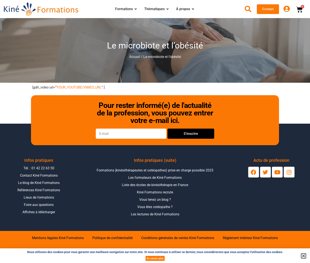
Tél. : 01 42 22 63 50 (38, 168)
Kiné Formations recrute (155, 192)
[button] (303, 256)
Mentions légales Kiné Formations (58, 238)
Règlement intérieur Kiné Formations (250, 238)
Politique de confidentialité (112, 238)
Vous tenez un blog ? (155, 200)
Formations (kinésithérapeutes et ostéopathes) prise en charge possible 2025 (155, 170)
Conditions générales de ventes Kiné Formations (177, 238)
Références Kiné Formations (38, 190)
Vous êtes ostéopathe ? (155, 207)
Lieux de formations (39, 197)
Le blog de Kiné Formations (39, 183)
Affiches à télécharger (38, 212)
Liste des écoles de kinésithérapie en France (155, 185)
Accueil (134, 57)
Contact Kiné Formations (39, 175)
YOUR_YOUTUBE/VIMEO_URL (79, 87)
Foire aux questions (39, 205)
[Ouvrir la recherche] (248, 9)
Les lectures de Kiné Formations (155, 214)
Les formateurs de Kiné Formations (155, 178)
